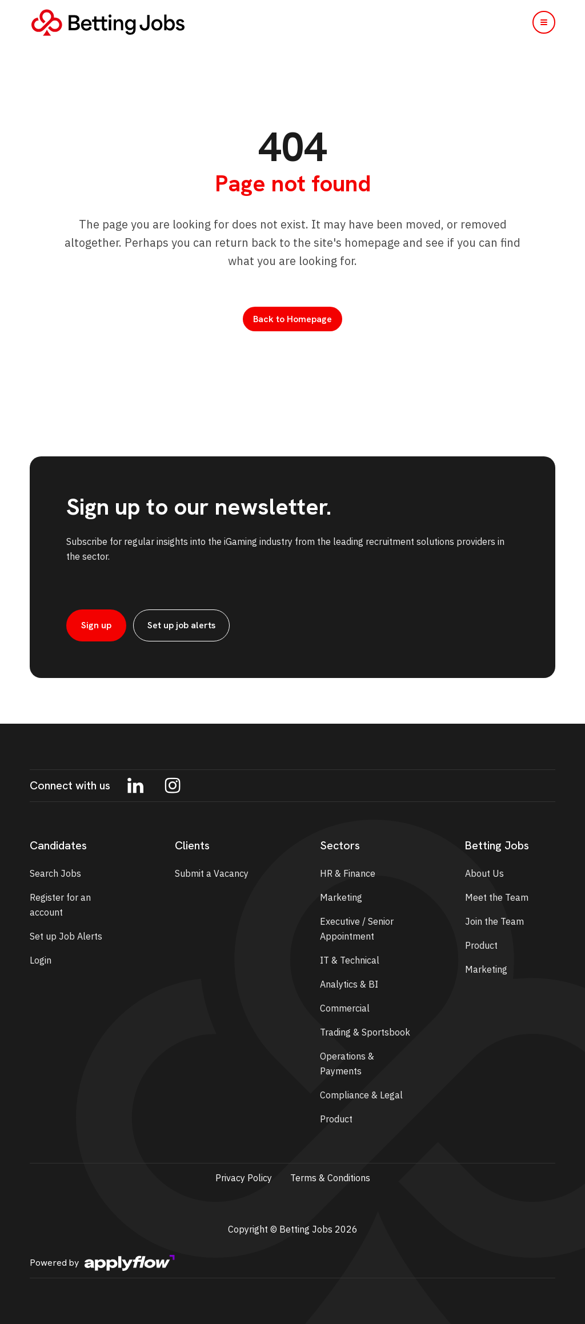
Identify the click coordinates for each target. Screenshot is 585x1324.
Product (336, 1119)
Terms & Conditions (330, 1177)
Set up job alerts (181, 625)
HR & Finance (347, 873)
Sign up (96, 625)
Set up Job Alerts (66, 936)
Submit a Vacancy (212, 873)
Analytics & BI (349, 984)
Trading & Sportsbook (365, 1032)
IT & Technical (349, 960)
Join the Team (494, 921)
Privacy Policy (243, 1177)
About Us (484, 873)
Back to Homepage (292, 319)
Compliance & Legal (361, 1095)
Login (40, 960)
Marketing (341, 897)
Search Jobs (55, 873)
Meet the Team (496, 897)
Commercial (345, 1008)
